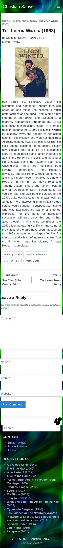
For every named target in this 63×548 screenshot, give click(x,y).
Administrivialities (31, 543)
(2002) (18, 494)
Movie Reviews (17, 446)
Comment (8, 318)
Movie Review (11, 41)
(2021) (24, 476)
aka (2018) (33, 516)
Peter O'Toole (11, 261)
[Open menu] (58, 6)
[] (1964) (15, 279)
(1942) (22, 464)
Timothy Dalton (31, 261)
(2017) (16, 490)
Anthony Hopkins (13, 254)
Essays (12, 450)
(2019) (20, 472)
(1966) (20, 468)
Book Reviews (17, 442)
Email (5, 377)
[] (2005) (22, 487)
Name (5, 362)
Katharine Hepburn (36, 254)
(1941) (47, 279)
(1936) (21, 524)
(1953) (20, 498)
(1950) (25, 509)
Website (6, 393)
